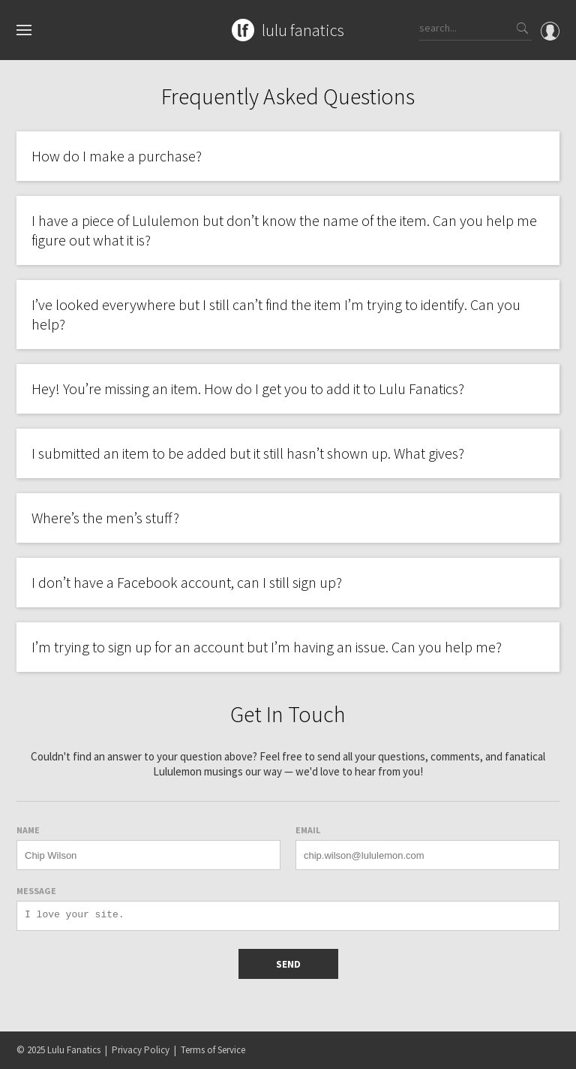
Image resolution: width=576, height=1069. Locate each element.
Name (28, 830)
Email (308, 830)
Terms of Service (213, 1049)
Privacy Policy (141, 1049)
